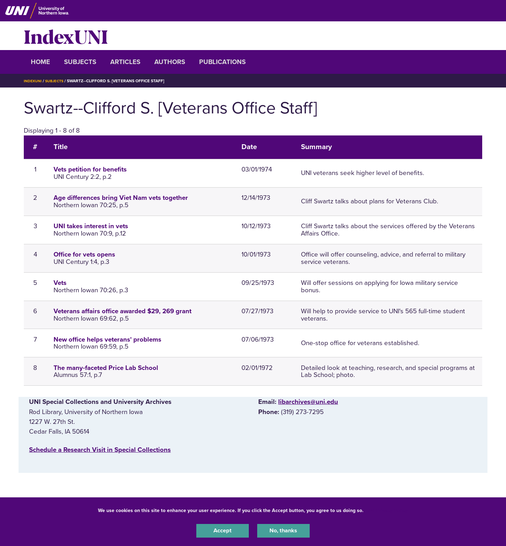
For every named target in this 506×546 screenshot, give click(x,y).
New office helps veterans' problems (107, 339)
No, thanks (283, 530)
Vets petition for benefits (90, 169)
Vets (60, 283)
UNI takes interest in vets (91, 226)
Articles (125, 62)
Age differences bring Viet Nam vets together (121, 198)
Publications (222, 62)
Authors (169, 62)
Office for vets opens (84, 254)
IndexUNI (66, 35)
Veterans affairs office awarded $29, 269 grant (122, 311)
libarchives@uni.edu (308, 402)
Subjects (80, 62)
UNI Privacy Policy (387, 509)
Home (40, 62)
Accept (222, 530)
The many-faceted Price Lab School (106, 368)
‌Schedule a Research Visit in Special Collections (100, 450)
